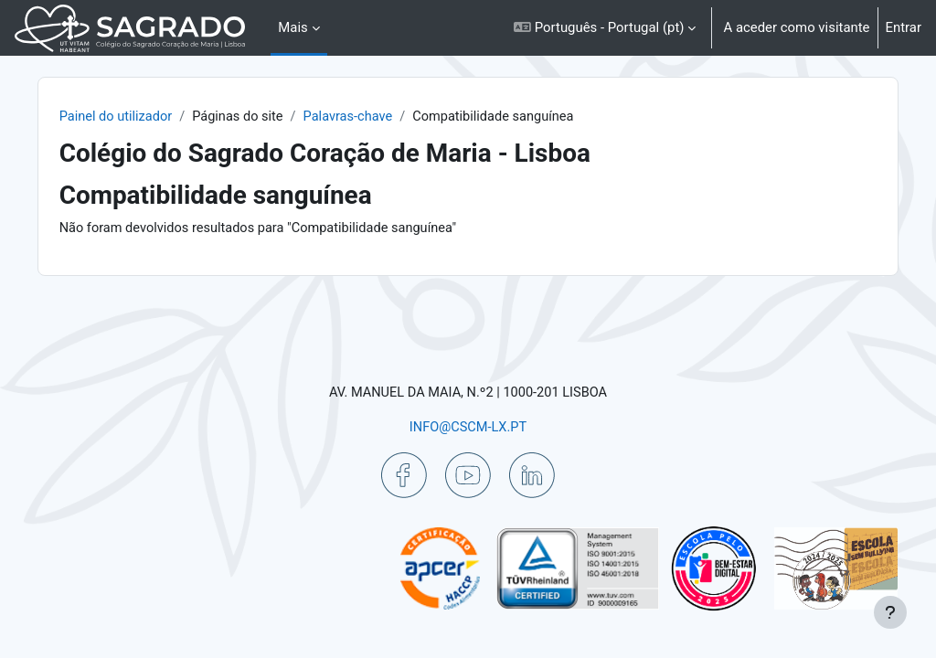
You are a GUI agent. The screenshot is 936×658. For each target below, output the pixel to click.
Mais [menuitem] (292, 27)
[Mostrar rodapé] (890, 612)
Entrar (904, 27)
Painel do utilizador (149, 117)
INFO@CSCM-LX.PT (468, 427)
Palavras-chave (386, 117)
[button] (604, 28)
